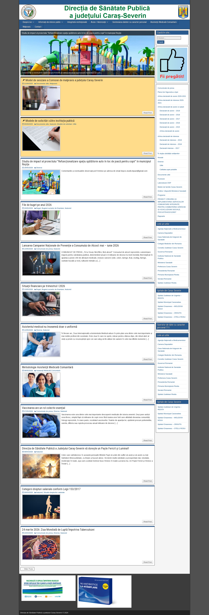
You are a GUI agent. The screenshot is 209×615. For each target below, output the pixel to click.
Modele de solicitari (64, 124)
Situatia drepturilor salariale (54, 492)
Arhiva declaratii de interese (168, 136)
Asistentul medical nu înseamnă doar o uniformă (49, 326)
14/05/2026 (28, 249)
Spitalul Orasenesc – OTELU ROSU (171, 317)
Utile (74, 124)
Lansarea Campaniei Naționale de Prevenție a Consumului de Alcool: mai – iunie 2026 (70, 245)
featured (53, 124)
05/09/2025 (28, 124)
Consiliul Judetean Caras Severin (170, 248)
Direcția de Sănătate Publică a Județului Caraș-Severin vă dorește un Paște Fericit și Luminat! (75, 448)
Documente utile (42, 84)
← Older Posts (27, 569)
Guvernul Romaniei (165, 252)
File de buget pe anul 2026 (37, 205)
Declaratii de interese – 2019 (171, 140)
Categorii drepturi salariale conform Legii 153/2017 (51, 489)
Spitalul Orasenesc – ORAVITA (170, 313)
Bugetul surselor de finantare (53, 208)
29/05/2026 (28, 168)
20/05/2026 (28, 208)
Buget (38, 208)
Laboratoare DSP (164, 183)
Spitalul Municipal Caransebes (169, 302)
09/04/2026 (28, 452)
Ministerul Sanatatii (165, 263)
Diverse (39, 168)
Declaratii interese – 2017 (169, 148)
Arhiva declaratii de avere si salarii (171, 107)
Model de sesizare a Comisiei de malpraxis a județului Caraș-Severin (64, 80)
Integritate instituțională (77, 22)
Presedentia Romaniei (166, 271)
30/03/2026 (28, 492)
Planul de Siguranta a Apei (168, 92)
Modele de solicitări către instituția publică (50, 120)
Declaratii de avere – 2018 (170, 115)
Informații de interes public (49, 22)
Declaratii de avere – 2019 (170, 111)
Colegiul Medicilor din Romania (170, 244)
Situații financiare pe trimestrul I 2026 (43, 286)
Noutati (160, 158)
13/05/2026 (28, 289)
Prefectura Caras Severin (167, 267)
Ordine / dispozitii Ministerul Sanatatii (172, 191)
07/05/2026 (28, 411)
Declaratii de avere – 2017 (170, 119)
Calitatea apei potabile (168, 170)
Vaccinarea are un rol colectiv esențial (43, 408)
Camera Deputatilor (165, 233)
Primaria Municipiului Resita (168, 275)
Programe (161, 195)
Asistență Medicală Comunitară (163, 22)
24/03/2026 (28, 533)
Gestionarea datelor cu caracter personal (129, 22)
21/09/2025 (28, 84)
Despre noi (27, 22)
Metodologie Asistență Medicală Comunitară (47, 367)
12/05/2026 (28, 330)
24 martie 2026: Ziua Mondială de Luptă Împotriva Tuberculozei (58, 529)
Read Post (148, 113)
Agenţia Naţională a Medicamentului (171, 229)
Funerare (161, 179)
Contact (38, 26)
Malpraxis (27, 26)
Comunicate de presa (44, 249)
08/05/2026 (28, 371)
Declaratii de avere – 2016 (170, 123)
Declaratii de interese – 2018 (171, 144)
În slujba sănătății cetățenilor (169, 154)
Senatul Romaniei (164, 279)
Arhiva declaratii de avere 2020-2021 (172, 96)
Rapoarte (161, 216)
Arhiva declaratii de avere (169, 131)
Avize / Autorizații (98, 22)
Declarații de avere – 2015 (170, 127)
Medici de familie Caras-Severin (170, 187)
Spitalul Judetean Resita (167, 283)
